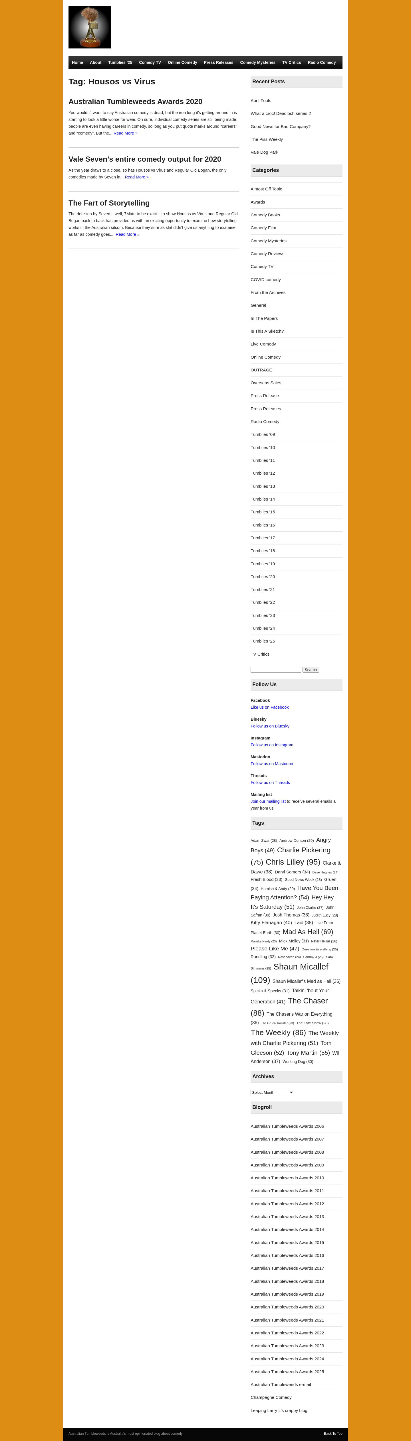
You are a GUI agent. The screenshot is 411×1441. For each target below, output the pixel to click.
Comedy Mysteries (258, 62)
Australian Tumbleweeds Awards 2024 (287, 1358)
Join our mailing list (268, 801)
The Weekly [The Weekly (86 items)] (278, 1032)
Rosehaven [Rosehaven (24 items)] (289, 957)
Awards (258, 202)
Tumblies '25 (263, 641)
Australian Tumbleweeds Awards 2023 (287, 1345)
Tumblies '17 (263, 537)
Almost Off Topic (266, 188)
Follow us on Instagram (272, 745)
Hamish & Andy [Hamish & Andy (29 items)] (278, 889)
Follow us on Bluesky (270, 726)
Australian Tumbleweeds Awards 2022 (287, 1332)
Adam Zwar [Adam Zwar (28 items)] (264, 840)
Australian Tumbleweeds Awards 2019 (287, 1294)
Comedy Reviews (267, 253)
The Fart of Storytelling (109, 203)
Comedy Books (265, 214)
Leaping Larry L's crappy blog (279, 1410)
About (95, 62)
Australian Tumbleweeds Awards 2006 (287, 1126)
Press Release (265, 395)
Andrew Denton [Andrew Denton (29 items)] (296, 840)
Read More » (125, 133)
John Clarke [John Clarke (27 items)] (310, 908)
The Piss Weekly (267, 139)
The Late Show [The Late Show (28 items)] (312, 1023)
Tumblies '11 (263, 460)
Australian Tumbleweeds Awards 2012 (287, 1203)
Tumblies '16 (263, 525)
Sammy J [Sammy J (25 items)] (313, 957)
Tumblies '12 (263, 473)
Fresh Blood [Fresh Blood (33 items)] (266, 879)
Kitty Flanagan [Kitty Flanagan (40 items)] (271, 922)
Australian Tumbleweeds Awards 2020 (135, 101)
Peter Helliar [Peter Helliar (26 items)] (324, 941)
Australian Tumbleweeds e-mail (281, 1384)
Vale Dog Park (264, 152)
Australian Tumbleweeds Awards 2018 (287, 1281)
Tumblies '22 (263, 602)
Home (77, 62)
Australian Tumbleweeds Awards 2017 (287, 1268)
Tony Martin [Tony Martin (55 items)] (308, 1052)
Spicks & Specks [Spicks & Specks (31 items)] (270, 991)
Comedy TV (150, 62)
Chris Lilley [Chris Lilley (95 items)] (293, 861)
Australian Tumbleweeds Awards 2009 (287, 1164)
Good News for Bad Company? (281, 126)
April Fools (261, 100)
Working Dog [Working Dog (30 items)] (298, 1062)
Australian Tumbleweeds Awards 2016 (287, 1255)
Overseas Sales (266, 382)
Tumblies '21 (263, 589)
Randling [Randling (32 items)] (263, 956)
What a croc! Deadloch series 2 (281, 113)
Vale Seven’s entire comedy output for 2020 (144, 159)
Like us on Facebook (270, 707)
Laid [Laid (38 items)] (304, 922)
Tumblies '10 (263, 447)
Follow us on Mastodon (272, 763)
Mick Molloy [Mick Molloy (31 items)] (294, 941)
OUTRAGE (261, 369)
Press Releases (218, 62)
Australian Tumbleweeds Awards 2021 (287, 1320)
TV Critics (291, 62)
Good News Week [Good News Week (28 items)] (303, 879)
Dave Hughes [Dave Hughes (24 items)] (326, 872)
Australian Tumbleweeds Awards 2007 (287, 1139)
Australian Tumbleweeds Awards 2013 (287, 1216)
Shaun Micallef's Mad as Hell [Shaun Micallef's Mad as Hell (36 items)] (307, 981)
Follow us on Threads (270, 782)
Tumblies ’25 (120, 62)
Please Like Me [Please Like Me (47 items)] (275, 949)
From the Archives (268, 292)
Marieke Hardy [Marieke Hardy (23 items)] (264, 941)
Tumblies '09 (263, 434)
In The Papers (264, 318)
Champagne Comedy (271, 1397)
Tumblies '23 (263, 615)
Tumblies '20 (263, 576)
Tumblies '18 (263, 550)
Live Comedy (263, 344)
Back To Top (333, 1434)
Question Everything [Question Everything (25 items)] (320, 949)
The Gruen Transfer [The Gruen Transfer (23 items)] (277, 1023)
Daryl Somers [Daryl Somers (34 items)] (292, 871)
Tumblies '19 (263, 563)
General (258, 305)
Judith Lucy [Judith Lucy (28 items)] (325, 915)
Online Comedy (182, 62)
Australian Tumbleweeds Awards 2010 (287, 1177)
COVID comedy (266, 279)
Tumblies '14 (263, 499)
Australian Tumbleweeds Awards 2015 (287, 1242)
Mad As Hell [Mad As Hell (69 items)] (308, 932)
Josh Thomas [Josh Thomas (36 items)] (291, 914)
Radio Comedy (322, 62)
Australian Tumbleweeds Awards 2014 (287, 1229)
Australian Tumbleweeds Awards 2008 (287, 1152)
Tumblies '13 (263, 486)
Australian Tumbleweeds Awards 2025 (287, 1371)
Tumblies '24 (263, 628)
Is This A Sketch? (267, 331)
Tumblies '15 (263, 511)
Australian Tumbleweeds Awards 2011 (287, 1190)
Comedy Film (263, 227)
